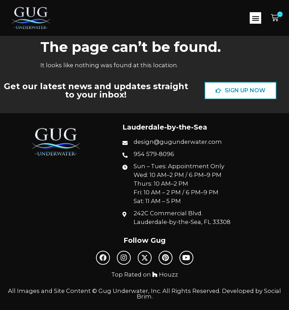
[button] (255, 18)
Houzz (165, 274)
